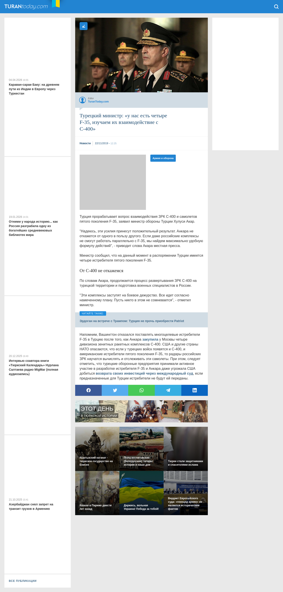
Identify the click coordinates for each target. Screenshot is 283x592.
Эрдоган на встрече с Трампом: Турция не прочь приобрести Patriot (132, 321)
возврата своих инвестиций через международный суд (144, 373)
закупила (150, 339)
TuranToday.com (30, 6)
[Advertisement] (113, 182)
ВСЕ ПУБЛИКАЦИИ (23, 581)
